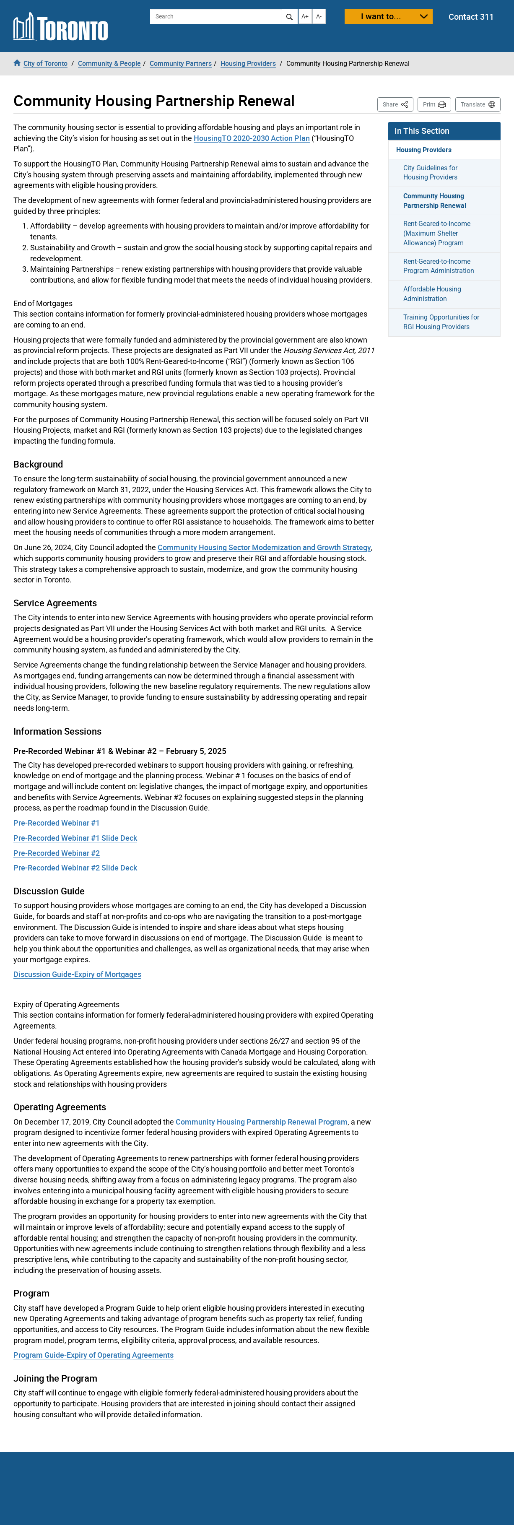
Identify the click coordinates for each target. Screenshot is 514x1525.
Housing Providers (424, 149)
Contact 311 (471, 16)
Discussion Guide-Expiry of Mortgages (77, 974)
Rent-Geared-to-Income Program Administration (438, 266)
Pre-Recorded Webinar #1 (56, 823)
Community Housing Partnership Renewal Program (262, 1122)
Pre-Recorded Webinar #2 (56, 853)
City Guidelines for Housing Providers (430, 173)
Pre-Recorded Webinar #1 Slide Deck (75, 838)
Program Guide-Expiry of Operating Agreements (93, 1355)
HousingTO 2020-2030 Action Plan (252, 138)
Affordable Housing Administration (432, 294)
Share (398, 104)
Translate (473, 104)
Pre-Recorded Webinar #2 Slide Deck (75, 868)
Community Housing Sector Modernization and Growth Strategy (264, 547)
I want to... (381, 16)
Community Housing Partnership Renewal (434, 200)
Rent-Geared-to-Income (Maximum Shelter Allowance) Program (436, 233)
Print (429, 104)
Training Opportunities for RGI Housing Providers (441, 322)
